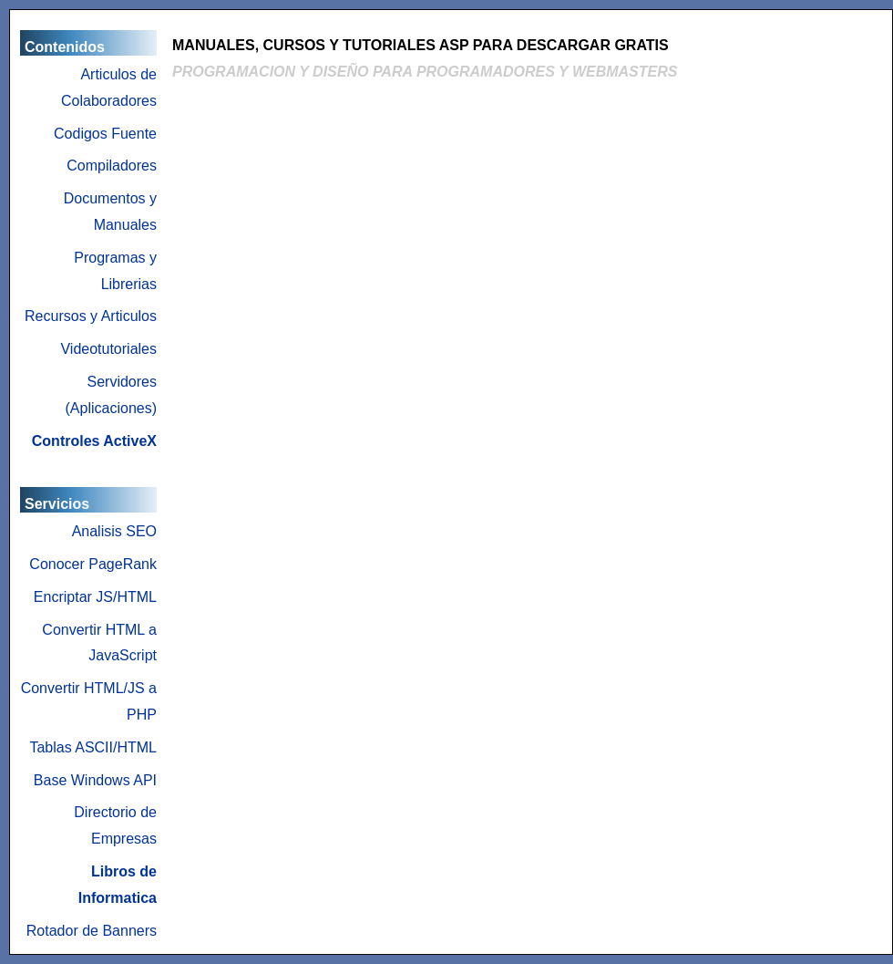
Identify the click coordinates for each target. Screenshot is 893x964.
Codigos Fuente (105, 133)
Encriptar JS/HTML (95, 597)
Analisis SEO (114, 531)
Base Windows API (95, 780)
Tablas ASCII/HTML (93, 747)
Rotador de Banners (91, 930)
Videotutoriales (108, 349)
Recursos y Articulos (91, 316)
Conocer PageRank (93, 564)
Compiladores (112, 165)
